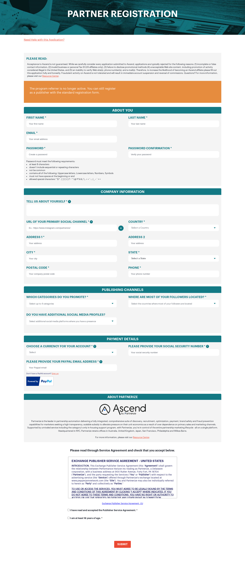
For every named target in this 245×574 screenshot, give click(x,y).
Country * (173, 227)
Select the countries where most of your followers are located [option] (161, 305)
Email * (71, 137)
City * (71, 257)
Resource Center (50, 76)
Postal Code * (71, 273)
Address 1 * (71, 242)
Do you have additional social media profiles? (71, 321)
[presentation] (104, 305)
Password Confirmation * (173, 152)
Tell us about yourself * (122, 208)
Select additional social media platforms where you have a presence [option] (62, 323)
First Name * (71, 121)
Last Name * (173, 121)
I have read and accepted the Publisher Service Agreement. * (103, 512)
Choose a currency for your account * (71, 351)
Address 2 (173, 242)
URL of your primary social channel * (71, 227)
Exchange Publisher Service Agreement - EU (122, 505)
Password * (71, 164)
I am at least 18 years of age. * (86, 519)
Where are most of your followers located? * (173, 303)
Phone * (173, 273)
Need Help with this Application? (44, 40)
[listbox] (71, 305)
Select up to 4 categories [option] (41, 305)
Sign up (55, 375)
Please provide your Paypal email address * (71, 367)
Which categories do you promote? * (71, 303)
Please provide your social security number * (173, 351)
